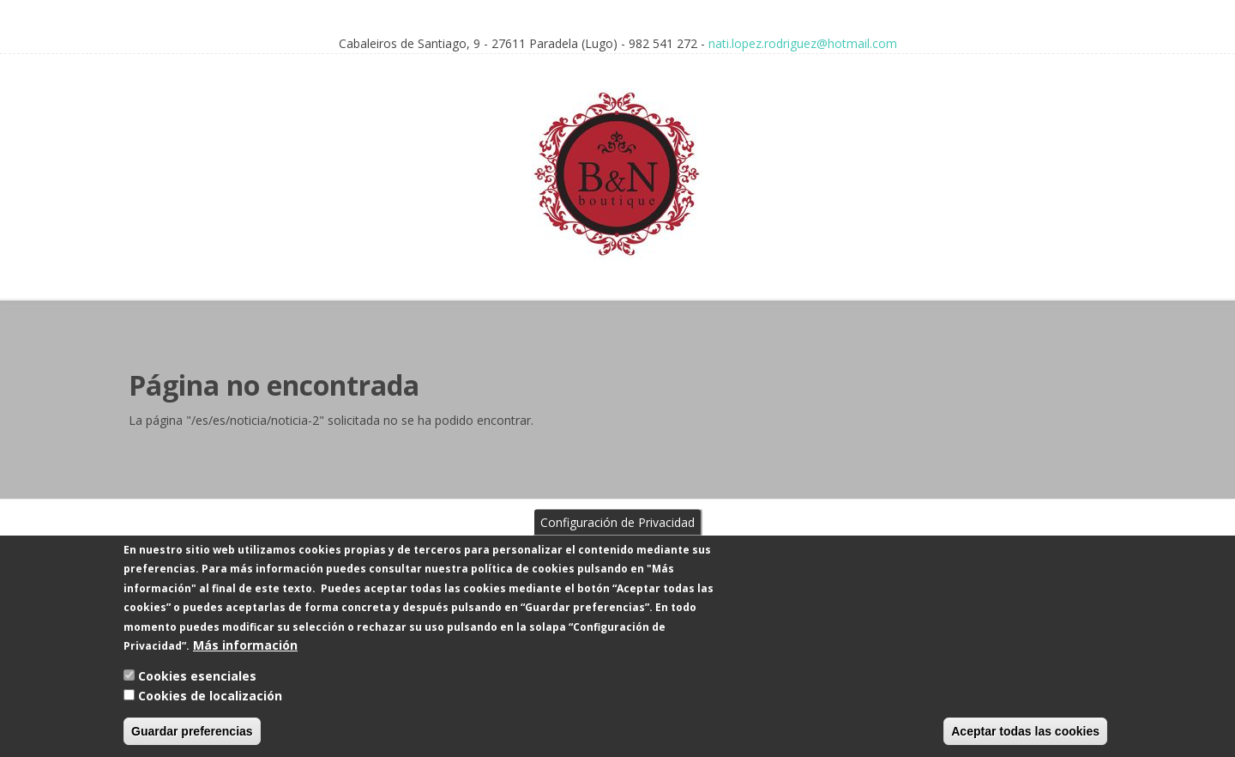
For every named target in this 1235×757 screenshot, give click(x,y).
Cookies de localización (210, 708)
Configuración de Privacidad (617, 535)
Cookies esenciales (197, 689)
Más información (245, 658)
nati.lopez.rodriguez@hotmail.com (802, 43)
